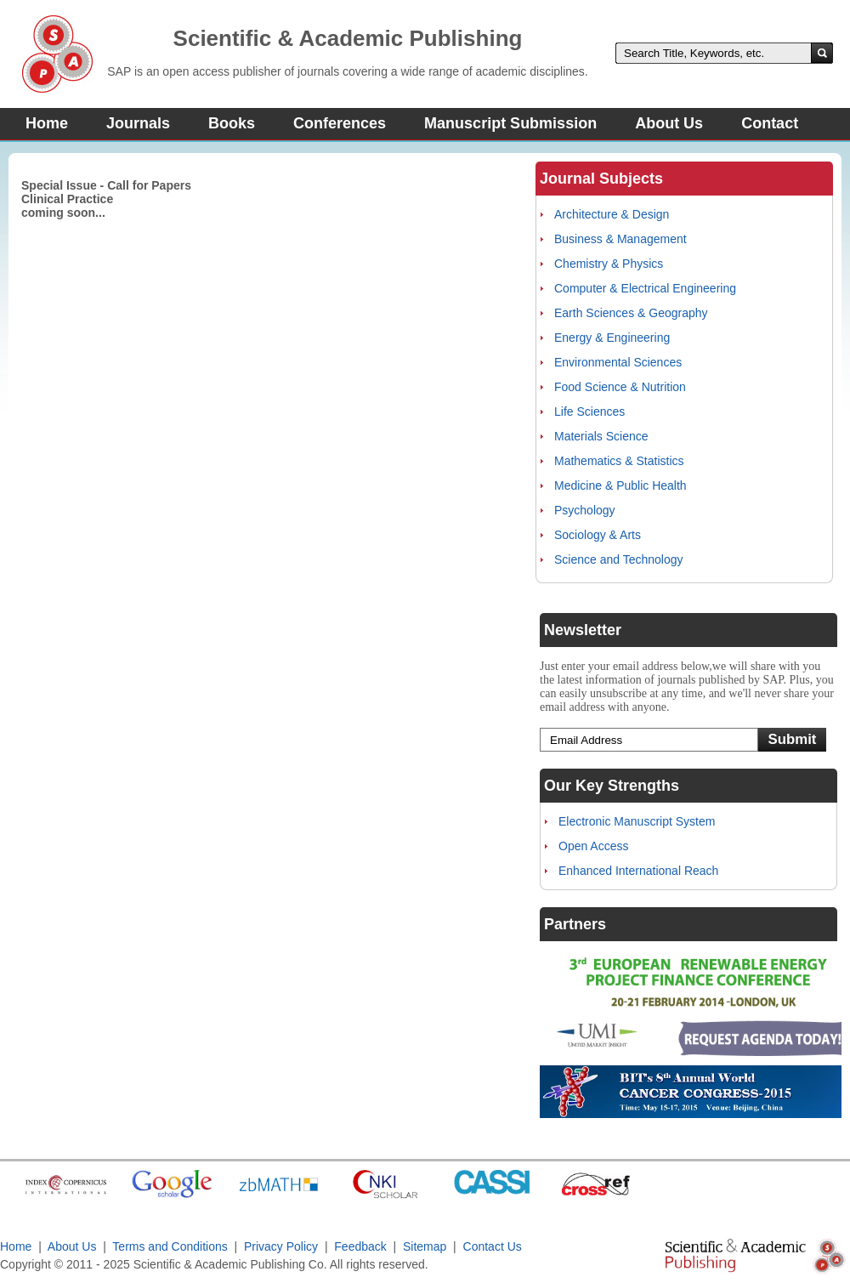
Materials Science (601, 436)
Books (231, 123)
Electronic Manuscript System (636, 821)
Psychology (584, 510)
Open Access (593, 846)
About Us (669, 123)
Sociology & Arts (597, 535)
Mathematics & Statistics (619, 461)
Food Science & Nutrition (620, 387)
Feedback (360, 1246)
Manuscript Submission (510, 123)
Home (47, 123)
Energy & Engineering (612, 337)
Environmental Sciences (618, 362)
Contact (769, 123)
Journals (138, 123)
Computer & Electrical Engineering (645, 288)
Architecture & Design (611, 214)
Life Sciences (589, 411)
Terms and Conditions (169, 1246)
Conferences (339, 123)
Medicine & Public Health (620, 485)
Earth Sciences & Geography (631, 313)
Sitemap (424, 1246)
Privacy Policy (281, 1246)
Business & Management (620, 239)
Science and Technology (618, 559)
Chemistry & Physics (608, 263)
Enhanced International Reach (638, 870)
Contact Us (492, 1246)
